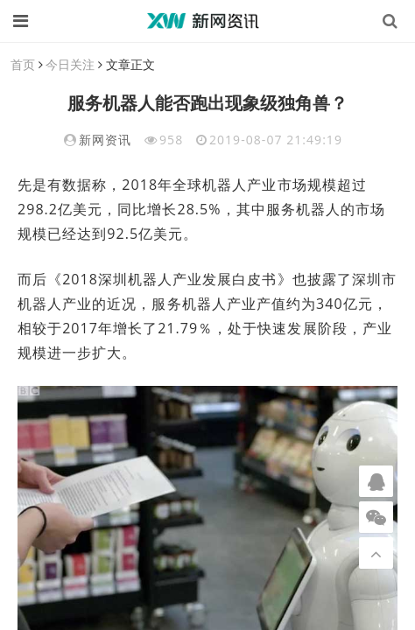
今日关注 (70, 64)
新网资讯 (105, 139)
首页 (23, 64)
